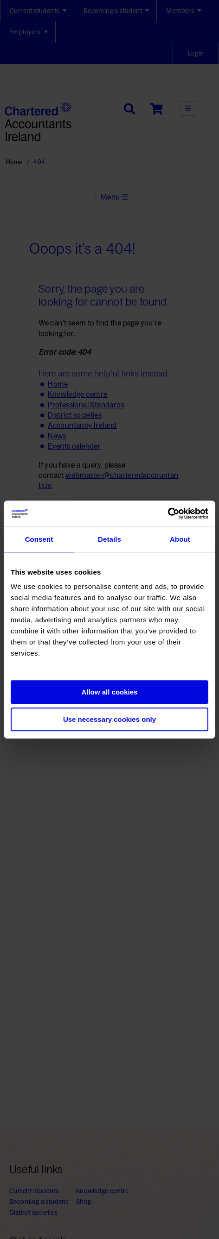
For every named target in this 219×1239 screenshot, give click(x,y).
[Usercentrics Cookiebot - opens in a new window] (167, 513)
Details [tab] (109, 539)
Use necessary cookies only (109, 719)
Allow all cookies (110, 692)
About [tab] (180, 539)
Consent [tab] (39, 539)
